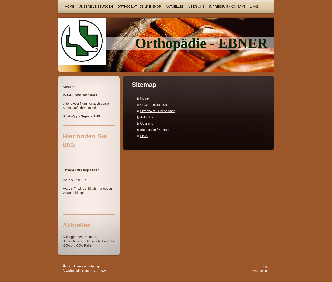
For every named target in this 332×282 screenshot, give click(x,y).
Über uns (146, 123)
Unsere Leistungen (153, 104)
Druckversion (75, 266)
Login (265, 266)
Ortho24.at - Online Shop (157, 111)
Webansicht (261, 271)
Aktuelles (146, 117)
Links (144, 136)
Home (144, 98)
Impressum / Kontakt (154, 130)
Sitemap (94, 266)
